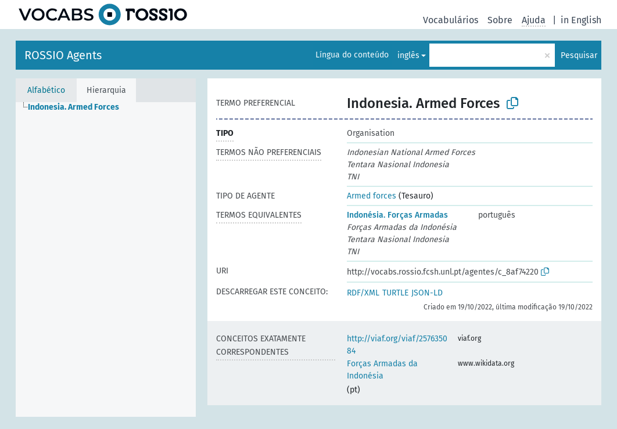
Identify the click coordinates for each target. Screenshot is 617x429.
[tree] (106, 259)
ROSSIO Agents (63, 55)
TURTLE (395, 293)
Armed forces (371, 196)
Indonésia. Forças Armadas (397, 215)
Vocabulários (450, 20)
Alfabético (46, 90)
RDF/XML (363, 293)
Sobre (499, 20)
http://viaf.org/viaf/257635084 (397, 345)
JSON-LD (427, 293)
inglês (408, 55)
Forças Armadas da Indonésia (382, 370)
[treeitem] (78, 107)
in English (581, 20)
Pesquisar (579, 55)
